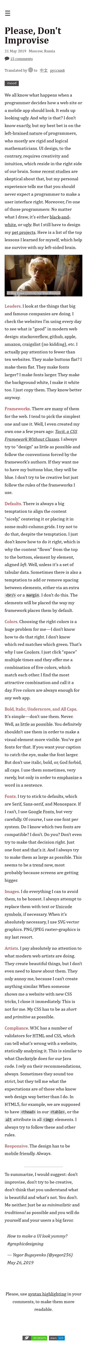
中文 (44, 70)
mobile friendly (20, 1153)
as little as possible (34, 724)
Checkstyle (26, 1058)
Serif (16, 804)
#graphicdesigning (25, 1243)
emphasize (68, 777)
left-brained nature (23, 133)
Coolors (31, 652)
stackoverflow (34, 336)
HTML (38, 1035)
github (56, 336)
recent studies (56, 171)
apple (69, 336)
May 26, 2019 (20, 1262)
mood (11, 83)
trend (37, 865)
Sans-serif (33, 804)
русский (57, 70)
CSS (57, 1035)
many (57, 408)
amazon (12, 344)
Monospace (64, 804)
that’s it (37, 849)
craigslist (31, 344)
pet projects (23, 232)
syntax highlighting (47, 1294)
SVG (61, 922)
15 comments (21, 58)
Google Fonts (41, 811)
